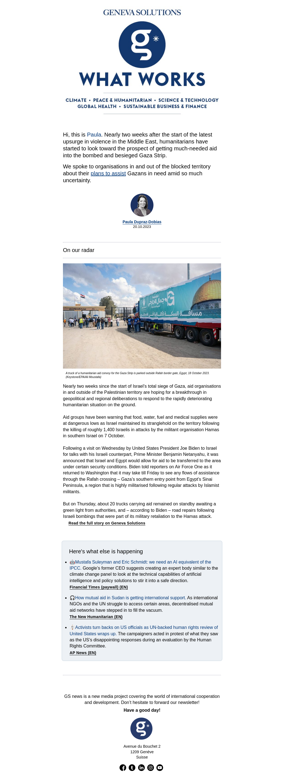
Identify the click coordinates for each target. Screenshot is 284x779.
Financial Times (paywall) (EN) (99, 587)
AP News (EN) (83, 653)
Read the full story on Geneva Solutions (107, 523)
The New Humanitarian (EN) (96, 617)
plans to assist (108, 173)
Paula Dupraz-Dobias (142, 222)
